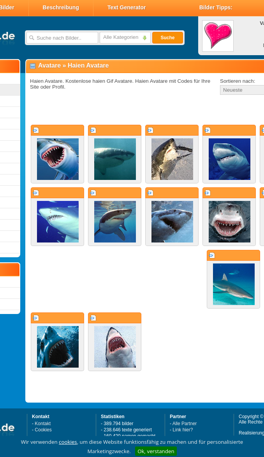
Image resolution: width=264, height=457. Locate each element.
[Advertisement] (117, 110)
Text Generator (126, 7)
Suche (167, 37)
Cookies (43, 430)
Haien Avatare (88, 65)
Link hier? (182, 430)
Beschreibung (61, 7)
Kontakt (43, 423)
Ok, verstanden (155, 451)
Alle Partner (184, 423)
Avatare (49, 65)
